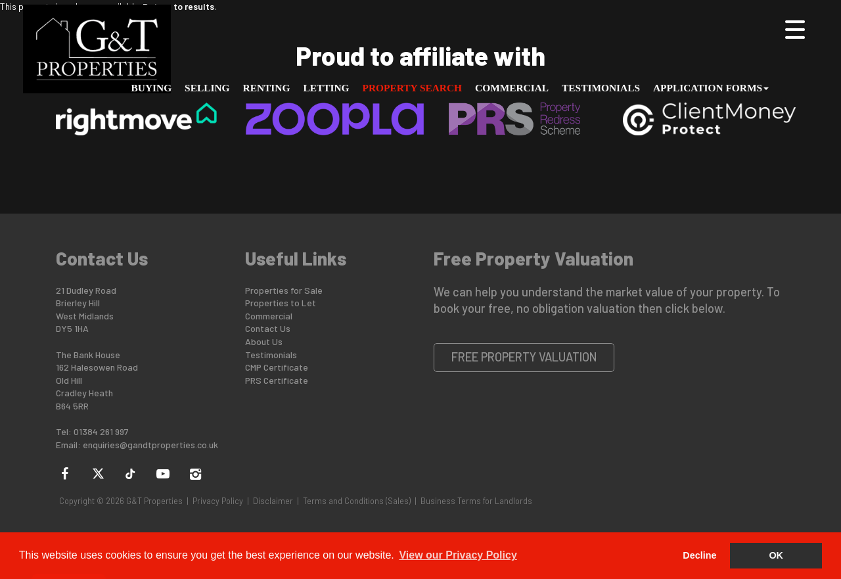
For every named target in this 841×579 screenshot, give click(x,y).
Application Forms (711, 87)
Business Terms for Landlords (476, 501)
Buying (151, 87)
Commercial (512, 87)
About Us (264, 341)
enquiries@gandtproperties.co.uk (150, 444)
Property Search (413, 87)
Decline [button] (699, 555)
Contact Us (267, 328)
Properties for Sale (284, 290)
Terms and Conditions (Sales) (357, 501)
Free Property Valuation (524, 357)
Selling (207, 87)
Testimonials (601, 87)
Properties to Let (280, 302)
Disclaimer (273, 501)
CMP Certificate (276, 367)
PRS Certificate (276, 380)
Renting (266, 87)
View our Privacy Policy (457, 555)
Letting (326, 87)
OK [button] (776, 555)
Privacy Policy (218, 501)
